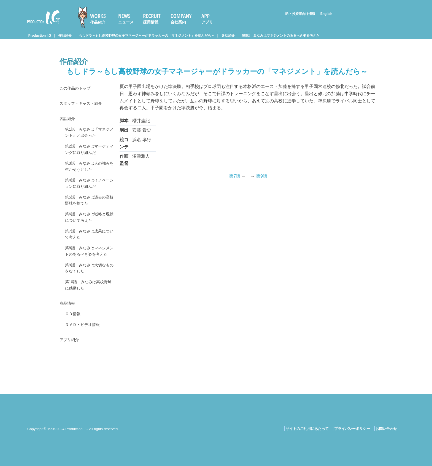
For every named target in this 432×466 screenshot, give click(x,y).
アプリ (207, 22)
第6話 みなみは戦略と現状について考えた (88, 228)
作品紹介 (98, 22)
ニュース (126, 22)
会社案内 (178, 22)
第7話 (234, 176)
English (326, 14)
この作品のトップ (77, 88)
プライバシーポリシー (352, 429)
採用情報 (150, 22)
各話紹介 (228, 36)
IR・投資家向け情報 (300, 14)
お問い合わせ (386, 429)
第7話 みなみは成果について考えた (88, 247)
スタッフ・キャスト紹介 (84, 104)
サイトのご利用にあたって (307, 429)
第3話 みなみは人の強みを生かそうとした (88, 173)
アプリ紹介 (71, 367)
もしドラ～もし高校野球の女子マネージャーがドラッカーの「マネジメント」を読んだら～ (146, 36)
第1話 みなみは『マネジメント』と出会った (88, 135)
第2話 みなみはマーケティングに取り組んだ (88, 154)
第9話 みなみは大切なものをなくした (88, 291)
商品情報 (68, 328)
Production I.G (43, 17)
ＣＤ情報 (74, 340)
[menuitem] (94, 17)
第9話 (261, 176)
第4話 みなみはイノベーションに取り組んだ (88, 191)
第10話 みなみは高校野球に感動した (89, 309)
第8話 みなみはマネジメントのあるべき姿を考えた (281, 36)
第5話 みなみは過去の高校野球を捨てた (88, 210)
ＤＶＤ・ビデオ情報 (85, 351)
